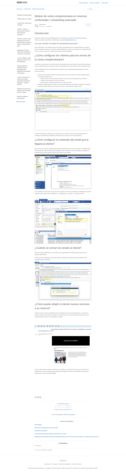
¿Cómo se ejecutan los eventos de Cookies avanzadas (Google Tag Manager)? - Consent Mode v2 (23, 81)
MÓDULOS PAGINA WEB (38, 9)
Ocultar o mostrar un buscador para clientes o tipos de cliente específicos (23, 31)
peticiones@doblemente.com (68, 40)
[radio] (58, 406)
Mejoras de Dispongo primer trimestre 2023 (46, 427)
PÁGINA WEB (27, 9)
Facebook (36, 397)
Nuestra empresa (83, 2)
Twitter (38, 397)
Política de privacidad (64, 464)
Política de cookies (76, 464)
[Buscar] (98, 9)
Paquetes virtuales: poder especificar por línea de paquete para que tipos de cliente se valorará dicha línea (24, 42)
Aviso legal (54, 464)
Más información (20, 101)
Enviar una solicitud (94, 2)
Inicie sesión (37, 450)
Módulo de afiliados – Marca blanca (23, 97)
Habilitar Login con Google (24, 19)
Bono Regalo (38, 424)
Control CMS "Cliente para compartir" (24, 24)
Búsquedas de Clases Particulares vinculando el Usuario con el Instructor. (24, 51)
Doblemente (19, 9)
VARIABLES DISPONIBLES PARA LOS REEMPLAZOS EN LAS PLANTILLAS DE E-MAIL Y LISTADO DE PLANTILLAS (67, 436)
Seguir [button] (88, 24)
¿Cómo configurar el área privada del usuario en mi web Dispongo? (24, 59)
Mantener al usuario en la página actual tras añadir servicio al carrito (24, 90)
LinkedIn (40, 397)
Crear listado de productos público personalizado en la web (50, 433)
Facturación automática (41, 430)
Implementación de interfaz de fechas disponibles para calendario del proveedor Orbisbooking (23, 69)
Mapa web (47, 464)
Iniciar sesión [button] (104, 2)
